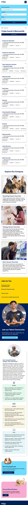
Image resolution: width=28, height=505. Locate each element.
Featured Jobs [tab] (5, 285)
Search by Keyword (5, 7)
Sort (2, 27)
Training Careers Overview (11, 227)
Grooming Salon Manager (9, 112)
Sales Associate (6, 76)
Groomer (4, 100)
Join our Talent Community (8, 337)
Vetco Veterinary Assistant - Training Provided (9, 65)
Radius (2, 17)
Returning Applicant (8, 472)
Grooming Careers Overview (12, 196)
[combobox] (14, 14)
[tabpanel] (14, 297)
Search (14, 22)
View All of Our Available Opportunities (10, 297)
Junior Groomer (6, 146)
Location (3, 12)
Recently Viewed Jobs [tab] (7, 289)
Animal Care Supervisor (8, 52)
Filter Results (14, 34)
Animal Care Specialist (8, 41)
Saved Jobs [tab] (4, 293)
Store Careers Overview (10, 262)
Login (5, 495)
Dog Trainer (5, 88)
